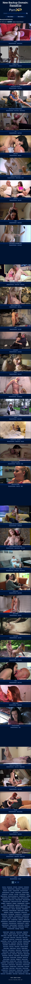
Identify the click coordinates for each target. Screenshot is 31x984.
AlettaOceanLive (25, 888)
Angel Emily (13, 942)
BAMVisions (14, 897)
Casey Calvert (5, 964)
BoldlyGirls (6, 912)
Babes (27, 894)
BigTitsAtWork (12, 907)
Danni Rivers (25, 971)
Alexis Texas (19, 937)
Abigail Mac (25, 932)
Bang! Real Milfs (26, 899)
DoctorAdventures (12, 923)
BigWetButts (27, 907)
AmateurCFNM (16, 890)
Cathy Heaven (19, 964)
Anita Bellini (5, 944)
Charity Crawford (5, 966)
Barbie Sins (10, 955)
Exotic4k (22, 928)
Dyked (9, 926)
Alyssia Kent (11, 939)
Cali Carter (19, 961)
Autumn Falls (25, 952)
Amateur (10, 890)
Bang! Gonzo (12, 899)
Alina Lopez (24, 937)
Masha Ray (20, 834)
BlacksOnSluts (21, 910)
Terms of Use (11, 979)
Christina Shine (20, 970)
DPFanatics (5, 926)
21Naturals (20, 887)
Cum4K (4, 917)
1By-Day (4, 887)
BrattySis (11, 912)
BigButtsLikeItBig (10, 905)
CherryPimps (5, 916)
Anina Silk (19, 329)
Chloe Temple (25, 968)
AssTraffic (16, 894)
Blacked (13, 908)
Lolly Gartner (19, 88)
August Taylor (19, 952)
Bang (19, 897)
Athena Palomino (25, 950)
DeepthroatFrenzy (12, 921)
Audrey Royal (12, 952)
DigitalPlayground (26, 921)
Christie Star (20, 660)
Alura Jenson (5, 939)
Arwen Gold (20, 789)
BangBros (3, 903)
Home (12, 977)
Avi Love (9, 953)
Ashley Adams (25, 948)
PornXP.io (15, 5)
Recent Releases (19, 21)
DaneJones (4, 919)
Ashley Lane (4, 950)
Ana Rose (20, 941)
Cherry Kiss (26, 966)
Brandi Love (25, 957)
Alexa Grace (21, 935)
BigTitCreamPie (24, 905)
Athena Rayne (6, 952)
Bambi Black (5, 955)
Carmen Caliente (18, 962)
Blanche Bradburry (25, 955)
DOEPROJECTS (20, 923)
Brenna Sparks (6, 959)
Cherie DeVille (20, 966)
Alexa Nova (27, 935)
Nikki (22, 463)
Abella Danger (19, 932)
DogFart (27, 923)
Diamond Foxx (21, 973)
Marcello (22, 441)
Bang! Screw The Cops (16, 901)
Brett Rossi (13, 959)
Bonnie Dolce (16, 110)
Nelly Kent (19, 155)
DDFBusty (20, 919)
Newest (14, 21)
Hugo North (22, 284)
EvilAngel (17, 928)
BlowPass (27, 910)
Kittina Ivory (20, 65)
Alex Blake (10, 935)
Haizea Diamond (17, 548)
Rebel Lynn (19, 374)
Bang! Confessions (25, 897)
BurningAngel (11, 914)
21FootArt (15, 887)
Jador (22, 486)
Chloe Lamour (19, 968)
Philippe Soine (22, 766)
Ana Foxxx (14, 941)
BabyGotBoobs (4, 896)
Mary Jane (19, 200)
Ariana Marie (6, 948)
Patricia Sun (20, 222)
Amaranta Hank (18, 939)
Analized (12, 892)
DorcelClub (26, 925)
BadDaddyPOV (22, 896)
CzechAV (14, 917)
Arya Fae (19, 948)
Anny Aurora (5, 946)
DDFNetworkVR (4, 921)
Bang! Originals (19, 899)
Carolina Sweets (26, 962)
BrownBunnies (4, 914)
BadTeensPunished (6, 897)
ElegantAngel (21, 926)
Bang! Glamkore (4, 899)
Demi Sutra (15, 973)
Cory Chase (5, 971)
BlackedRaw (18, 908)
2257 (21, 979)
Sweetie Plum (17, 441)
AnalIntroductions (6, 892)
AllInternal (5, 890)
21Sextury (4, 888)
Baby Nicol (14, 953)
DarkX (9, 919)
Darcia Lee (3, 973)
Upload (15, 977)
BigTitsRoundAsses (20, 907)
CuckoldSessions (25, 916)
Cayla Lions (17, 766)
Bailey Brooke (27, 953)
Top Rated (9, 21)
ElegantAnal (14, 926)
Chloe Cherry (5, 968)
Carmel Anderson (10, 962)
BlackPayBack (5, 910)
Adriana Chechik (12, 933)
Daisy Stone (11, 971)
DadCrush (26, 917)
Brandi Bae (19, 957)
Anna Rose (25, 944)
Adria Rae (6, 933)
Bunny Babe (20, 419)
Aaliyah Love (12, 932)
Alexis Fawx (12, 937)
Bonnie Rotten (13, 957)
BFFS (5, 905)
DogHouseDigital (13, 925)
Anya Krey (11, 946)
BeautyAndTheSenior (12, 43)
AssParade (11, 894)
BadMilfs (28, 896)
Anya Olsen (17, 946)
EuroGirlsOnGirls (10, 928)
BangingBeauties (20, 903)
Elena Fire (18, 486)
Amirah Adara (4, 941)
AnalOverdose (18, 892)
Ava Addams (4, 953)
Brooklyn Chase (13, 961)
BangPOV (28, 903)
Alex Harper (15, 935)
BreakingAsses (17, 912)
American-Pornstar (24, 890)
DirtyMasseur (5, 923)
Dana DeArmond (18, 971)
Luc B (22, 177)
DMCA (19, 979)
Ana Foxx (10, 941)
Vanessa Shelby (19, 811)
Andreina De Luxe (6, 942)
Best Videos (20, 16)
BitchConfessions (7, 908)
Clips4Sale (11, 916)
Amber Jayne (25, 939)
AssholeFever (5, 894)
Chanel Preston (26, 964)
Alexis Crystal (6, 937)
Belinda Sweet (18, 177)
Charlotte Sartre (13, 966)
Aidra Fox (19, 933)
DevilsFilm (19, 921)
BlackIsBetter (25, 908)
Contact (18, 977)
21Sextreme (26, 887)
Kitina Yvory (20, 682)
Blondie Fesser (6, 957)
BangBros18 (9, 903)
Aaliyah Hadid (6, 932)
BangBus (14, 903)
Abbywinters (18, 888)
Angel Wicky (19, 942)
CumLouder (9, 917)
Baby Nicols (20, 953)
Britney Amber (25, 959)
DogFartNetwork (5, 925)
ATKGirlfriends (22, 894)
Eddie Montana (22, 110)
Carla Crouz (20, 133)
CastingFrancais (26, 914)
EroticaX (26, 926)
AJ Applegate (24, 933)
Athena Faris (18, 950)
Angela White (26, 942)
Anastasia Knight (26, 941)
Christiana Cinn (4, 970)
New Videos (10, 16)
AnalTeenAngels (25, 892)
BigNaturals (17, 905)
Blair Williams (17, 955)
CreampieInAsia (17, 916)
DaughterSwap (14, 919)
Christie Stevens (12, 970)
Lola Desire (20, 351)
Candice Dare (26, 961)
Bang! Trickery (25, 901)
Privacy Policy (15, 979)
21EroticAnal (9, 887)
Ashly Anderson (11, 950)
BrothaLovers (24, 912)
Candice (19, 878)
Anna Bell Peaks (12, 944)
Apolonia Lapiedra (24, 946)
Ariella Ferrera (13, 948)
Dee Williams (9, 973)
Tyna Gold (19, 637)
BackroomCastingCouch (13, 896)
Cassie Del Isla (12, 964)
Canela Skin (3, 962)
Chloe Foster (12, 968)
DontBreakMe (21, 925)
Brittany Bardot (5, 961)
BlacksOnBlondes (13, 910)
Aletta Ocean (4, 935)
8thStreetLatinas (11, 888)
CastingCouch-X (18, 914)
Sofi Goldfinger (19, 396)
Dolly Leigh (28, 973)
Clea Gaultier (27, 970)
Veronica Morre (19, 43)
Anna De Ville (19, 944)
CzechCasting (20, 917)
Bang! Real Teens (6, 901)
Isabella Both (19, 525)
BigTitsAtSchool (4, 907)
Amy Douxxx (19, 245)
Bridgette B (18, 959)
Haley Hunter (16, 570)
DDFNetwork (26, 919)
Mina (19, 727)
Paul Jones (23, 548)
